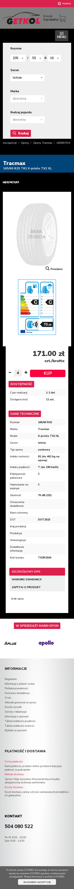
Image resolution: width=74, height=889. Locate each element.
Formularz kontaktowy (17, 693)
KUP (48, 373)
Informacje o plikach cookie (20, 684)
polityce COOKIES (54, 876)
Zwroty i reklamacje (16, 712)
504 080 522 (19, 826)
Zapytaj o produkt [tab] (26, 587)
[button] (18, 58)
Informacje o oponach (17, 716)
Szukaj (21, 133)
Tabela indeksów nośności (19, 726)
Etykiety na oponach (16, 730)
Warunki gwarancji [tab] (27, 579)
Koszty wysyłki (13, 707)
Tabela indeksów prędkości (20, 721)
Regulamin (11, 679)
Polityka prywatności (16, 688)
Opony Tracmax (42, 143)
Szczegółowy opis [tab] (26, 571)
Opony (25, 143)
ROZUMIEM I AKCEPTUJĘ (37, 882)
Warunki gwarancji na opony (20, 702)
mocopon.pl (10, 143)
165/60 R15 (63, 143)
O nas (8, 697)
